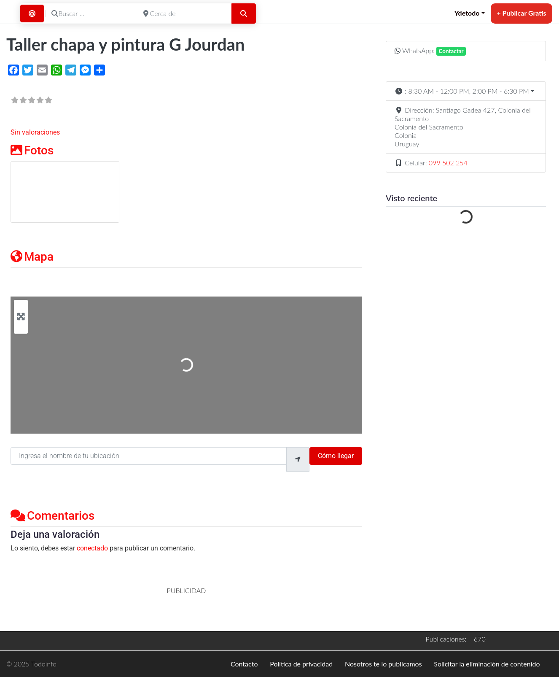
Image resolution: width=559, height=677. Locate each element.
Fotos (32, 150)
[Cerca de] (183, 13)
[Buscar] (243, 13)
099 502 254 (448, 163)
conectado (92, 548)
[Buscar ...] (91, 13)
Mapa (32, 257)
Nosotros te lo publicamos (383, 664)
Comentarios (52, 516)
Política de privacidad (301, 664)
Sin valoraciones (35, 132)
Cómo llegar (336, 456)
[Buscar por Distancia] (32, 13)
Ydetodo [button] (467, 13)
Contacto (244, 664)
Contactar (451, 51)
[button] (466, 91)
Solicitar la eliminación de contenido (487, 664)
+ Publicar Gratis (521, 13)
